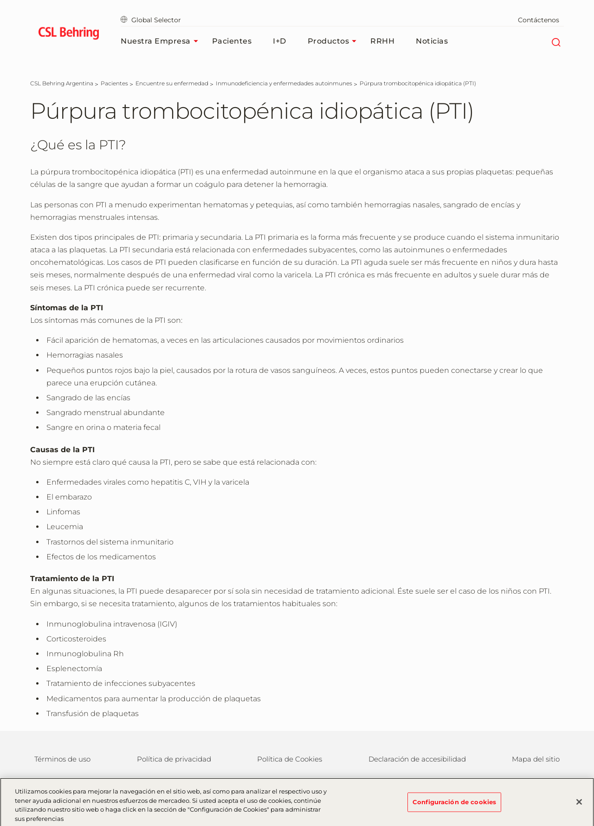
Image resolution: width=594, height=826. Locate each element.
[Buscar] (556, 41)
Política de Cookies (289, 759)
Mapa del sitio (536, 759)
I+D (279, 41)
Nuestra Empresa (162, 41)
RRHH (382, 41)
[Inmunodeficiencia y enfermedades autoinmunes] (284, 83)
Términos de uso (62, 759)
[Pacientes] (114, 83)
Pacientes (232, 41)
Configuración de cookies (454, 805)
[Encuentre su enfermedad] (172, 83)
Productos (335, 41)
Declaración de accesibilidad (417, 759)
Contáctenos (538, 20)
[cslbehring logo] (68, 35)
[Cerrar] (579, 805)
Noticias (432, 41)
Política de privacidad (174, 759)
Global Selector (151, 20)
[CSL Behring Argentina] (61, 83)
